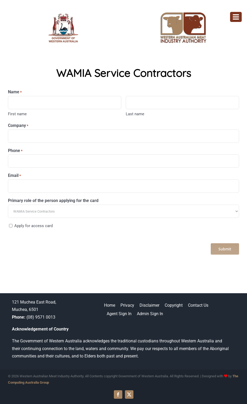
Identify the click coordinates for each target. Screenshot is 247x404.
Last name (135, 114)
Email (14, 176)
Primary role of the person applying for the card (53, 200)
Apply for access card (33, 225)
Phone (15, 151)
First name (17, 114)
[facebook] (118, 394)
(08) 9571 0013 (40, 317)
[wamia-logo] (183, 14)
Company (18, 126)
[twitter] (129, 394)
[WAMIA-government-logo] (63, 14)
